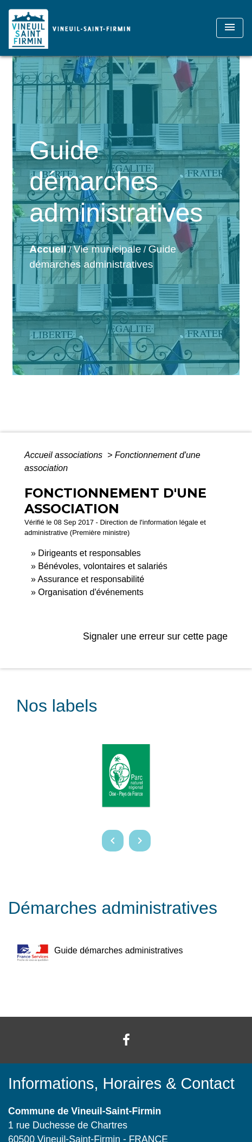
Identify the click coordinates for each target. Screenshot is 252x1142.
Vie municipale (107, 249)
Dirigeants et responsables (89, 553)
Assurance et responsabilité (90, 579)
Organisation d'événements (90, 592)
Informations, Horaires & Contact (121, 1083)
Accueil (47, 249)
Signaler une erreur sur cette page (155, 636)
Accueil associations (64, 455)
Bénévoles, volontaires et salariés (102, 566)
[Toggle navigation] (229, 28)
